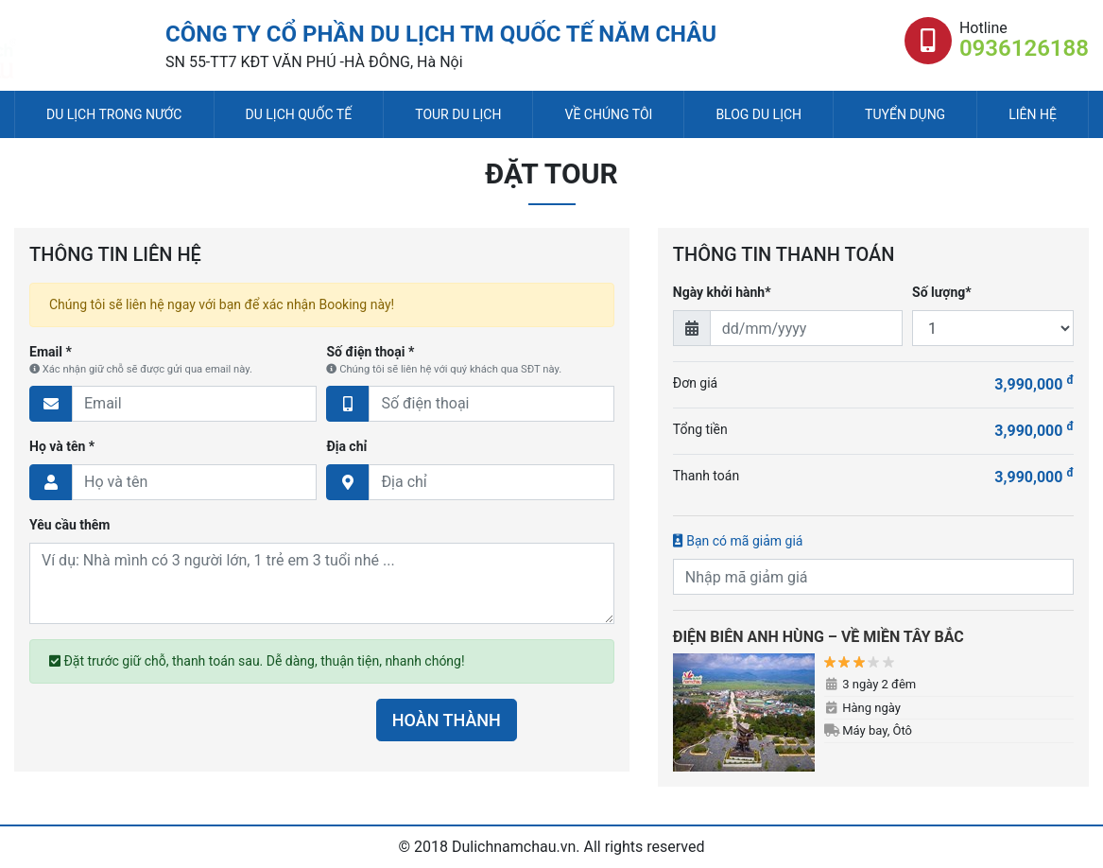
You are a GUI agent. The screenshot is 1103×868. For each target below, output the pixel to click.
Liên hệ (1032, 114)
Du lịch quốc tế (299, 114)
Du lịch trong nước (113, 114)
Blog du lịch (758, 114)
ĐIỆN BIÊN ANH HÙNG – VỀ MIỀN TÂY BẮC (818, 637)
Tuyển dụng (905, 114)
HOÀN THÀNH (446, 720)
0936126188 (1024, 48)
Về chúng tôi (608, 114)
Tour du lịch (458, 114)
